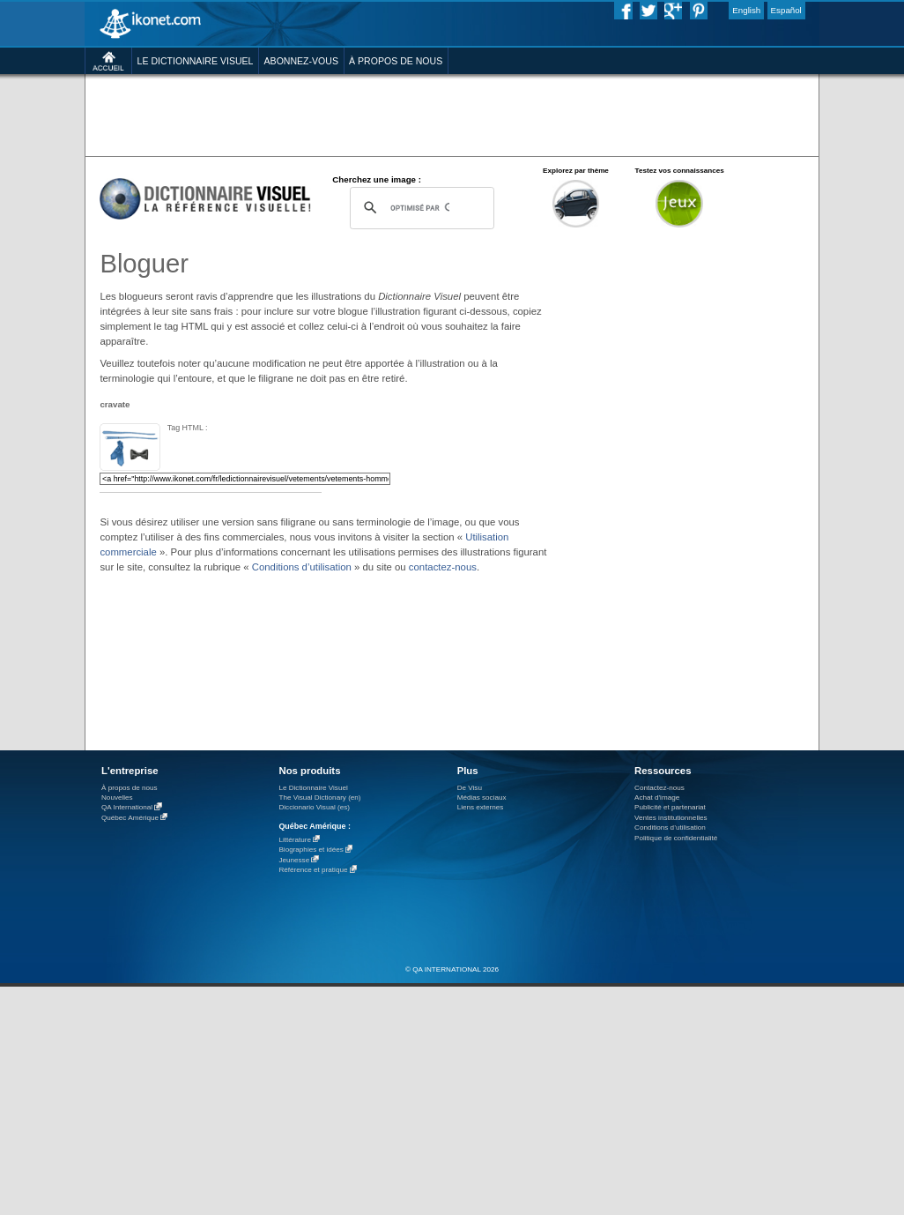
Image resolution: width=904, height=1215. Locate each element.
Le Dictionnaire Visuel (312, 788)
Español (786, 10)
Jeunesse (293, 860)
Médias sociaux (482, 797)
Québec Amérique (130, 818)
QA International (126, 808)
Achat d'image (656, 797)
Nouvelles (117, 797)
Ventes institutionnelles (671, 818)
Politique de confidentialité (675, 838)
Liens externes (480, 807)
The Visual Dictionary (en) (319, 797)
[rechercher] (419, 207)
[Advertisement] (696, 339)
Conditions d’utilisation (302, 567)
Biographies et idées (310, 850)
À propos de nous (129, 788)
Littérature (294, 840)
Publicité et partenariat (670, 807)
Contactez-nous (659, 788)
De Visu (469, 788)
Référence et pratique (312, 871)
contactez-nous (443, 567)
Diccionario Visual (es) (314, 807)
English (746, 10)
